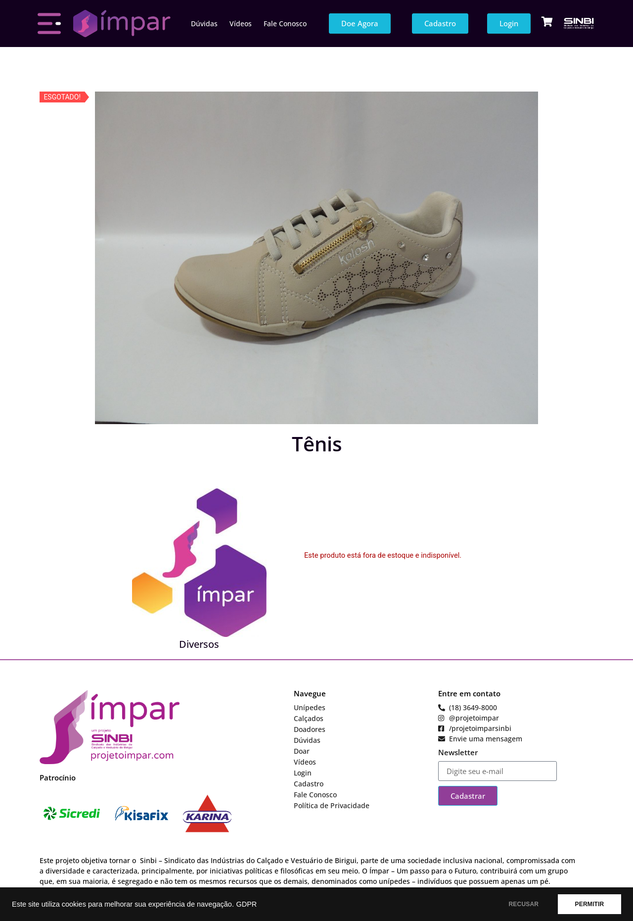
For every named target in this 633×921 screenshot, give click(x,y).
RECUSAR (523, 904)
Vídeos (240, 23)
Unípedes (309, 707)
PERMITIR (589, 904)
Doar (302, 751)
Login (303, 772)
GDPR (246, 904)
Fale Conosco (285, 23)
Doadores (309, 729)
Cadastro (308, 783)
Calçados (308, 718)
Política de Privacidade (331, 805)
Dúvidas (204, 23)
